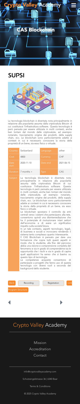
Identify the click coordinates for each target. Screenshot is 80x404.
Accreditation (40, 349)
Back (11, 283)
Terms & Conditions (40, 386)
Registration (53, 283)
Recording (29, 283)
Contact (40, 355)
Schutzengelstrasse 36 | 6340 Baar (40, 379)
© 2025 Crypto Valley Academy (40, 394)
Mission (40, 343)
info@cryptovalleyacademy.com (40, 372)
